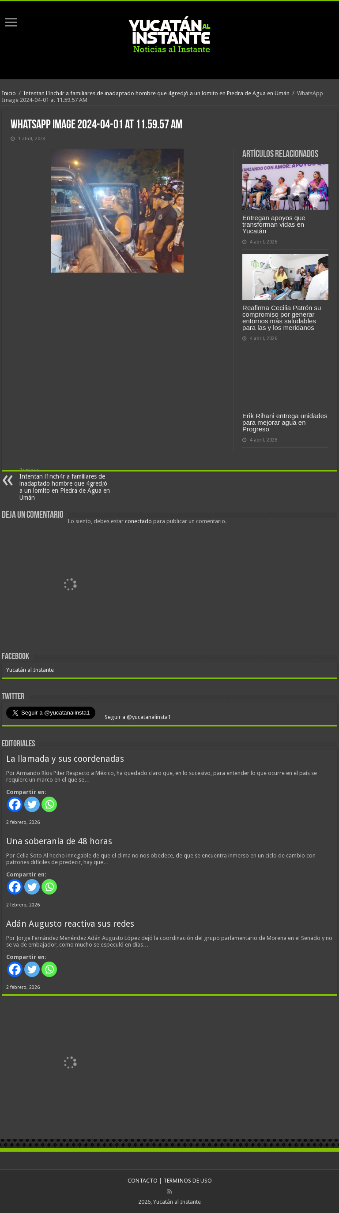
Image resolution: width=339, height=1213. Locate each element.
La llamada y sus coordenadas (65, 759)
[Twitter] (32, 804)
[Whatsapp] (49, 804)
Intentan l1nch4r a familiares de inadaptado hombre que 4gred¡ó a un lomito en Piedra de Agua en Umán (156, 93)
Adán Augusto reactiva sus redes (70, 924)
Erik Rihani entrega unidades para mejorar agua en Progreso (285, 422)
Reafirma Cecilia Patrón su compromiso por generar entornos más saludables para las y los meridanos (281, 317)
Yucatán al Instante (30, 669)
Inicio (9, 93)
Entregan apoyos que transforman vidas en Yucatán (273, 224)
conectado (138, 521)
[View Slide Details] (70, 586)
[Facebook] (15, 804)
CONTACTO (143, 1180)
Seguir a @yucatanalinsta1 (137, 717)
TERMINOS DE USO (187, 1180)
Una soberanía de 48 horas (59, 841)
